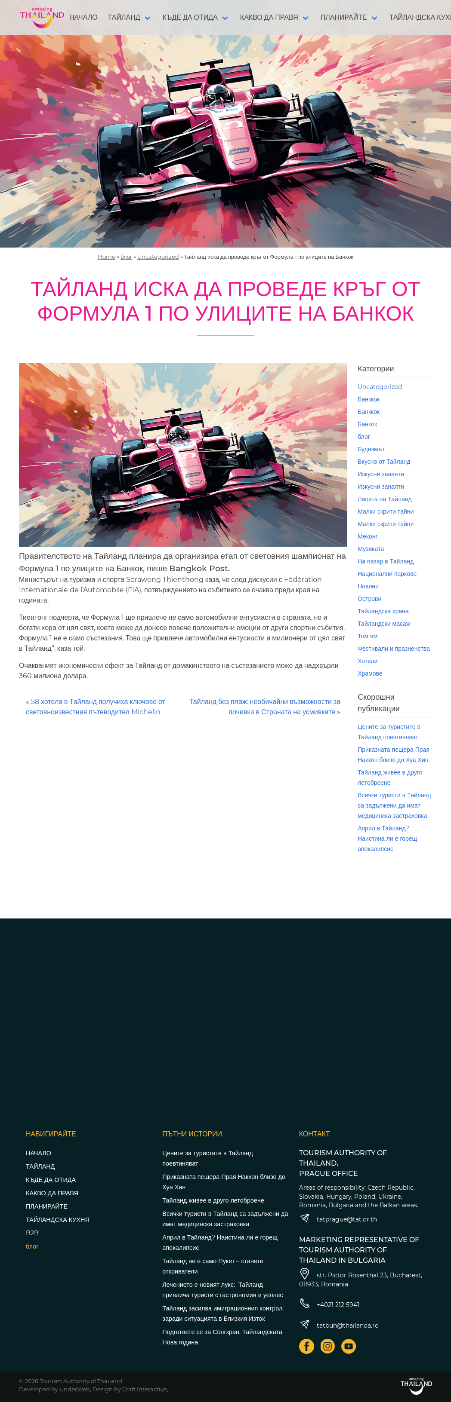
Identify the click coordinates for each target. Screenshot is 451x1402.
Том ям (367, 636)
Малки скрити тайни (386, 511)
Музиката (371, 549)
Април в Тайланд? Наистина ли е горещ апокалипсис (387, 838)
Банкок (367, 424)
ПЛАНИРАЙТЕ (344, 17)
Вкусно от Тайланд (384, 461)
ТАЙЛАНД (124, 17)
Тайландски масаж (384, 624)
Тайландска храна (383, 611)
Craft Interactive (144, 1389)
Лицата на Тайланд (384, 499)
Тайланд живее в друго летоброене (213, 1200)
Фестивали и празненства (394, 648)
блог (126, 256)
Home (106, 256)
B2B (32, 1233)
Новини (368, 586)
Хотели (367, 661)
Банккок (369, 399)
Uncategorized (158, 256)
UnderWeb (74, 1389)
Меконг (368, 536)
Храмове (370, 673)
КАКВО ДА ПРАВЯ (269, 17)
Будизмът (371, 449)
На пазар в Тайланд (386, 561)
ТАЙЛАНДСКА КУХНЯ (58, 1220)
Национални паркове (387, 574)
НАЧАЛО (83, 17)
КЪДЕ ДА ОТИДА (190, 17)
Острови (369, 599)
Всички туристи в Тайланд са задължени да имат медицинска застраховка (394, 805)
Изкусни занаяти (381, 474)
